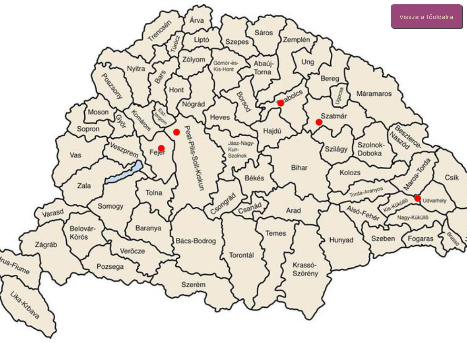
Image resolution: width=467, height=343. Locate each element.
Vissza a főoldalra (426, 16)
